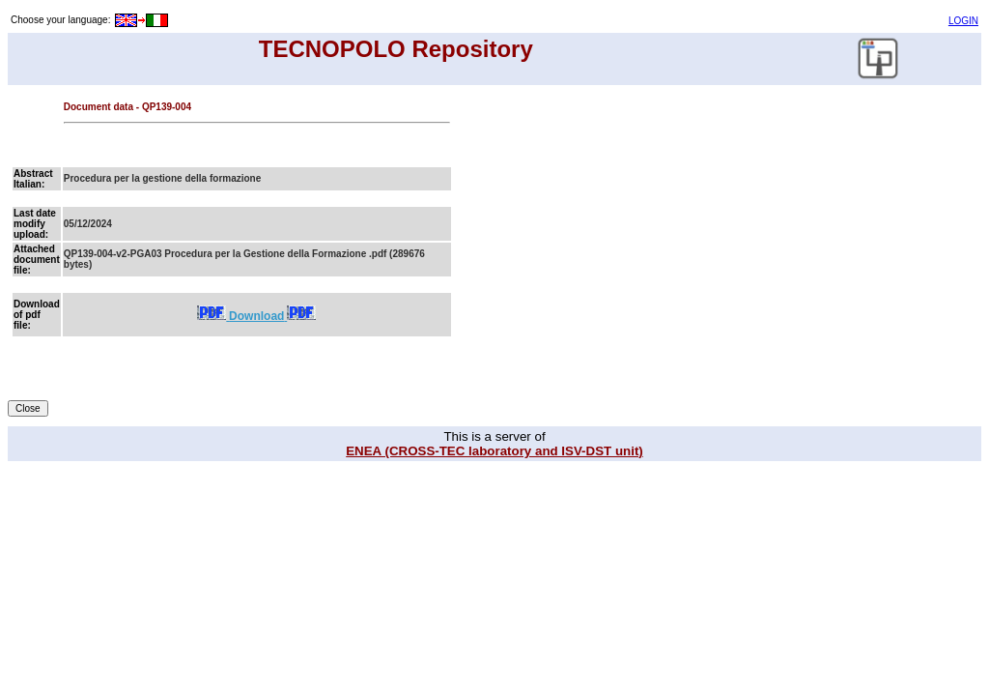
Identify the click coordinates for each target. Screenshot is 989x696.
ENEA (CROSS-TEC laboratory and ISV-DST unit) (494, 451)
